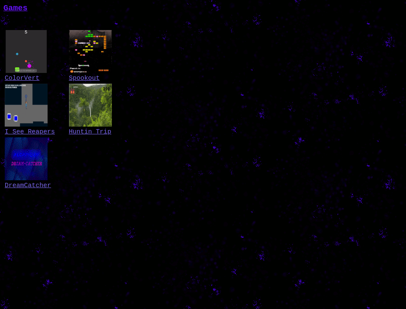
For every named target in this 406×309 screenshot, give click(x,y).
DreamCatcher (28, 185)
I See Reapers (30, 132)
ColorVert (22, 78)
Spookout (84, 78)
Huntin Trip (90, 132)
